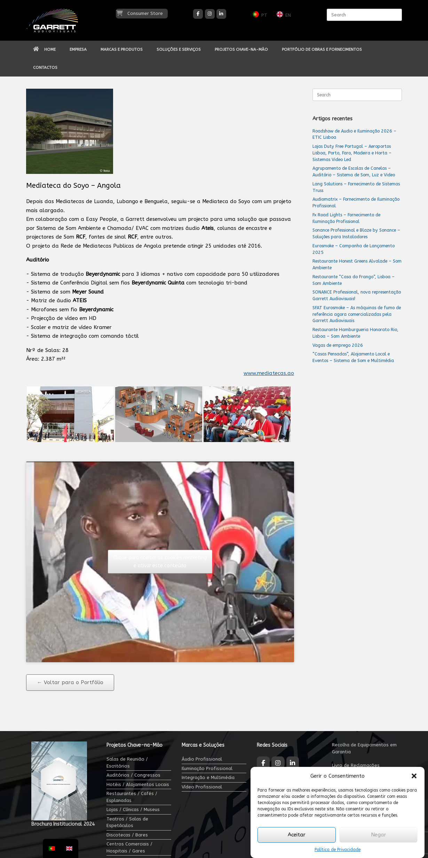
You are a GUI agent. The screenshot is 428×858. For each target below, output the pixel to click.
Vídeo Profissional (202, 786)
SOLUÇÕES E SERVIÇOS (179, 49)
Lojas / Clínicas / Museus (133, 809)
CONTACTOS (45, 67)
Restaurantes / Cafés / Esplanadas (131, 797)
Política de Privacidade (337, 849)
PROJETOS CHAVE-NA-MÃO (241, 49)
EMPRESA (78, 49)
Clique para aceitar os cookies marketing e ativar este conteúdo (160, 562)
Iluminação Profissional (207, 768)
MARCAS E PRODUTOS (122, 49)
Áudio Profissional (202, 759)
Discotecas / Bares (127, 834)
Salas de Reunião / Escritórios (127, 762)
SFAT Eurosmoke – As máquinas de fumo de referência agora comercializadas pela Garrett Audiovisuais (356, 314)
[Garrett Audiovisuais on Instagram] (210, 14)
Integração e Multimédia (208, 777)
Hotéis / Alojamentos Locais (137, 784)
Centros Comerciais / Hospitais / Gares (129, 847)
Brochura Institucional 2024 (63, 824)
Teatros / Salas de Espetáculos (127, 822)
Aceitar (297, 835)
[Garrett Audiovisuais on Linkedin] (221, 14)
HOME (44, 49)
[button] (414, 775)
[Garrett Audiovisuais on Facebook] (198, 14)
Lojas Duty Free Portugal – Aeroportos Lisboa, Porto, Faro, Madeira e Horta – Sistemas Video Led (351, 153)
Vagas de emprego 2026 (337, 345)
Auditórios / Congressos (133, 775)
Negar (378, 835)
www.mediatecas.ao (269, 373)
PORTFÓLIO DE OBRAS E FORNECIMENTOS (322, 49)
